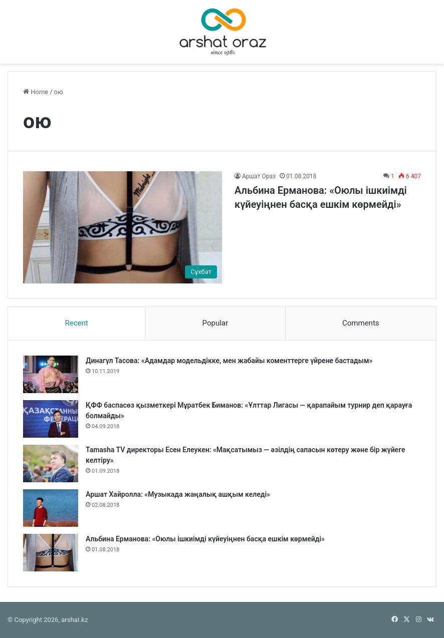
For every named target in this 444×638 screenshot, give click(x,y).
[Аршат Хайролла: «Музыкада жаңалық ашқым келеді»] (50, 508)
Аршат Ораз (259, 176)
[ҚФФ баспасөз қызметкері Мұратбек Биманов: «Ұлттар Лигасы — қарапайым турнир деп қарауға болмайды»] (50, 419)
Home (35, 92)
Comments (360, 323)
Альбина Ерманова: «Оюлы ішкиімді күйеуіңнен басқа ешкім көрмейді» (205, 539)
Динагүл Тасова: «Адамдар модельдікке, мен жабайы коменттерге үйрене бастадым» (229, 361)
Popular (215, 323)
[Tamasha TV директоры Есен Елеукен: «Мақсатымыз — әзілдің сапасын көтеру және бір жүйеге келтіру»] (50, 463)
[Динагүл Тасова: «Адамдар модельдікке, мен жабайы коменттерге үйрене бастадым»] (50, 374)
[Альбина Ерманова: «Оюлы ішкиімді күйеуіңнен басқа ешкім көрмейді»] (122, 227)
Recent (76, 323)
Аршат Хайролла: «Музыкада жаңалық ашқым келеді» (178, 494)
